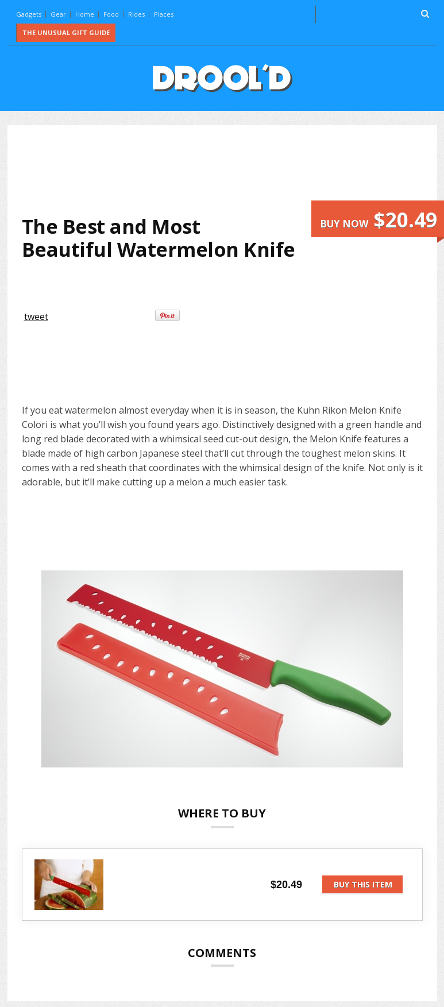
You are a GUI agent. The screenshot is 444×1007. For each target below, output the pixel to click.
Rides (136, 14)
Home (84, 14)
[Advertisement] (231, 170)
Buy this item (363, 884)
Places (163, 14)
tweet (36, 316)
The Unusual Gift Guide (66, 32)
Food (111, 14)
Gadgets (28, 14)
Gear (58, 14)
